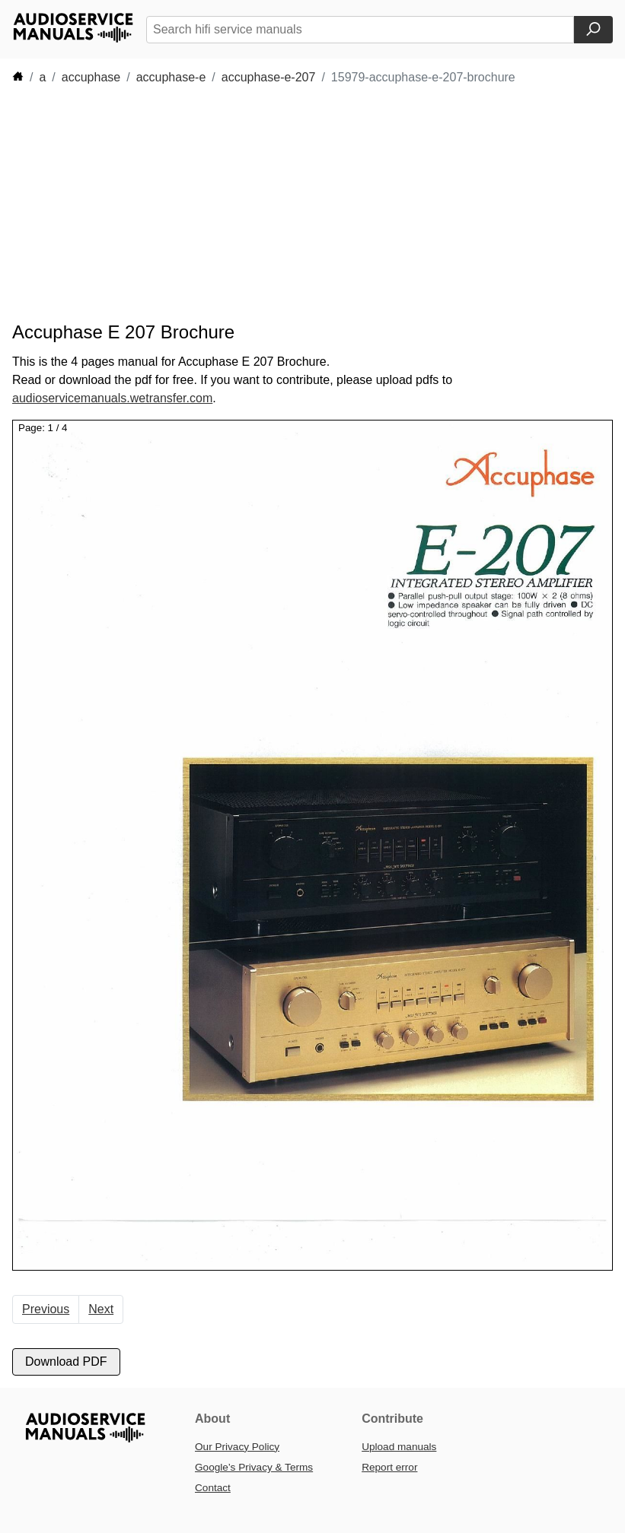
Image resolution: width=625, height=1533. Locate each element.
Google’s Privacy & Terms (254, 1467)
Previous (45, 1309)
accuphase (91, 77)
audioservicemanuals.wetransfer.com (112, 398)
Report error (389, 1467)
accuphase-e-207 (269, 77)
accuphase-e (171, 77)
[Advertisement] (289, 203)
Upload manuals (399, 1446)
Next (100, 1309)
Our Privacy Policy (237, 1446)
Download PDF (66, 1361)
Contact (213, 1487)
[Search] (593, 29)
